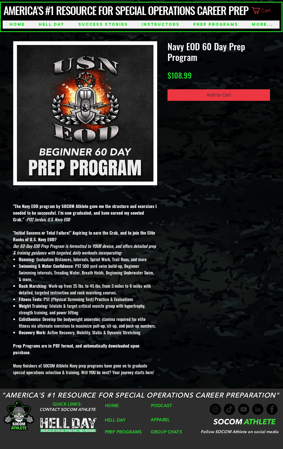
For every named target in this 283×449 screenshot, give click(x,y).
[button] (266, 10)
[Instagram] (215, 409)
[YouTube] (243, 409)
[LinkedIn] (257, 409)
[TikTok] (229, 409)
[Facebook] (272, 409)
